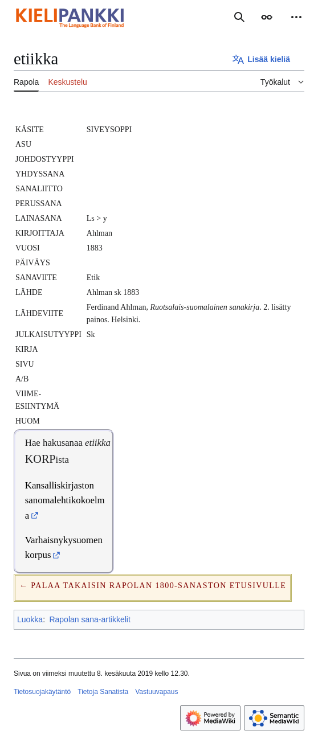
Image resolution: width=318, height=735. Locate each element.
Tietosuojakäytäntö (42, 692)
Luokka (30, 619)
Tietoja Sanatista (103, 692)
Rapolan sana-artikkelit (89, 619)
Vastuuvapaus (156, 692)
